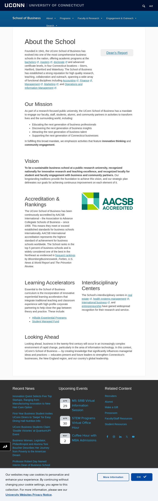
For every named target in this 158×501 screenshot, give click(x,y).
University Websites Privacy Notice (29, 495)
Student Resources (116, 424)
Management (34, 84)
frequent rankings (65, 255)
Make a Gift (111, 407)
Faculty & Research (88, 18)
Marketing (51, 84)
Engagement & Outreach (119, 18)
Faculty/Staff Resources (118, 418)
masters (46, 62)
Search (50, 25)
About (49, 18)
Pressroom (111, 412)
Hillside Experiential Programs (49, 317)
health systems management (111, 298)
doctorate (60, 62)
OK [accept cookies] (142, 477)
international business (96, 302)
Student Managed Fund (45, 321)
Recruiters (111, 396)
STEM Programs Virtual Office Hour (83, 423)
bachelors (32, 62)
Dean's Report (117, 53)
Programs (65, 18)
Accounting (70, 80)
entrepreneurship (91, 306)
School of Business (27, 18)
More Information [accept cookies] (113, 477)
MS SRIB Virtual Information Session (83, 405)
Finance (86, 80)
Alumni (109, 401)
